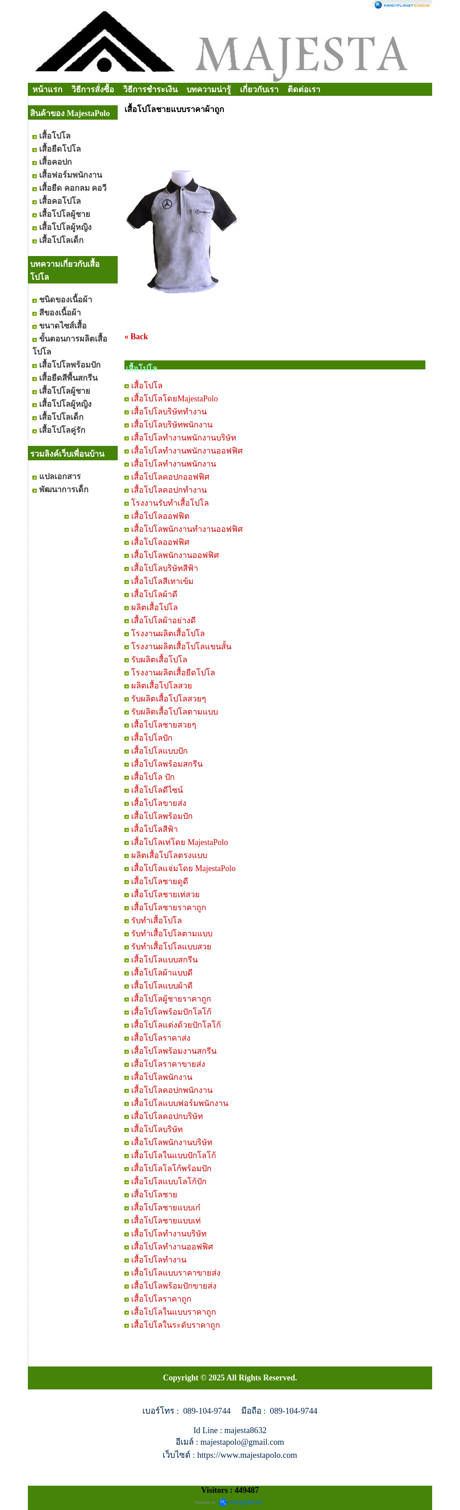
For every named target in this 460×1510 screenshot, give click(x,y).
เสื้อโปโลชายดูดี (159, 881)
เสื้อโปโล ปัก (153, 777)
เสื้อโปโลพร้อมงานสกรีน (174, 1051)
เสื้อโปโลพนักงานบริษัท (171, 1142)
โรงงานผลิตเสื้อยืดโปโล (173, 672)
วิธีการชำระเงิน (150, 89)
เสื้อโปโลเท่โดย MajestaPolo (179, 842)
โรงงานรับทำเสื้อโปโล (170, 503)
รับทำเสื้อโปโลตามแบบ (171, 933)
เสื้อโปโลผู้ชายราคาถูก (171, 998)
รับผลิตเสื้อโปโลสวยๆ (168, 698)
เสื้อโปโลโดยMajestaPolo (174, 398)
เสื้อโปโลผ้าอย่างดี (163, 620)
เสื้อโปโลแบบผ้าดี (162, 985)
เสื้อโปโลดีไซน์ (157, 790)
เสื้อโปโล (147, 385)
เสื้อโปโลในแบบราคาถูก (173, 1312)
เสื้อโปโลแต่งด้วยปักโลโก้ (176, 1024)
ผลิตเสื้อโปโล (154, 607)
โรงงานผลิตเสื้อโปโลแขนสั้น (181, 646)
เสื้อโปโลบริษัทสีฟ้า (164, 568)
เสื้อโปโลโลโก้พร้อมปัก (171, 1168)
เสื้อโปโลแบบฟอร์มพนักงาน (179, 1103)
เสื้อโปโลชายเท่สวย (165, 894)
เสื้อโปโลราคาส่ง (160, 1038)
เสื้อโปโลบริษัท (157, 1129)
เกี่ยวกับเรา (259, 89)
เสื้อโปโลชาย (154, 1194)
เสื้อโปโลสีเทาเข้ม (162, 581)
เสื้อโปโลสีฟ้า (154, 829)
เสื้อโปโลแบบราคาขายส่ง (176, 1272)
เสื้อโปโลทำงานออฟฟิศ (172, 1246)
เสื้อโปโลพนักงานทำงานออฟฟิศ (187, 529)
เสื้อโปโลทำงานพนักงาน (173, 463)
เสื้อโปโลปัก (151, 737)
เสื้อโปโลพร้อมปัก (162, 816)
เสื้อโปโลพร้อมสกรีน (167, 763)
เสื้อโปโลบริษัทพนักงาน (171, 424)
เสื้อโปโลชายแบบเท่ (166, 1220)
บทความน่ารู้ (208, 89)
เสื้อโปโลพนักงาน (161, 1077)
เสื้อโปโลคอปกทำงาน (169, 489)
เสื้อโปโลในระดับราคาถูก (175, 1325)
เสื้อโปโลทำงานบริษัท (169, 1233)
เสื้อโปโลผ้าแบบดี (162, 972)
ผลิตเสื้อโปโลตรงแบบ (169, 855)
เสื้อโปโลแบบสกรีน (164, 959)
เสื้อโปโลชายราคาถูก (168, 907)
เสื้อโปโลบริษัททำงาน (169, 411)
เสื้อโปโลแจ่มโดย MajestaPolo (183, 868)
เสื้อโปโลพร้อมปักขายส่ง (174, 1285)
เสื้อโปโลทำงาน (158, 1259)
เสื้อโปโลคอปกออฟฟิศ (170, 476)
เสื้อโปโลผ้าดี (154, 594)
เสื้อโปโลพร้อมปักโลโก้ (171, 1011)
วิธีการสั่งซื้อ (92, 89)
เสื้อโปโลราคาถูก (161, 1298)
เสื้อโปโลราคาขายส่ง (168, 1064)
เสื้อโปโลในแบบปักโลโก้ (173, 1155)
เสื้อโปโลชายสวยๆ (163, 724)
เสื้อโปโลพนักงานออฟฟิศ (175, 555)
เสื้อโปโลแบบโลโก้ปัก (169, 1181)
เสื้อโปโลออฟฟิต (160, 516)
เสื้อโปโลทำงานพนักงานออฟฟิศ (187, 450)
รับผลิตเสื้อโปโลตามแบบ (174, 711)
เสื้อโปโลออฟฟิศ (160, 542)
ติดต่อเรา (304, 89)
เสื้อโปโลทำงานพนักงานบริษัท (183, 437)
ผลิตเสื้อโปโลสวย (161, 685)
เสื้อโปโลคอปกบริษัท (167, 1116)
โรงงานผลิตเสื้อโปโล (168, 633)
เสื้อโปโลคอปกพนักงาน (171, 1090)
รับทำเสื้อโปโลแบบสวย (171, 946)
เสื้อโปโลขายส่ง (158, 803)
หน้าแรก (47, 89)
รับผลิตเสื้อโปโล (159, 659)
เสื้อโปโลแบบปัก (159, 750)
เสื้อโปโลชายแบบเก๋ (165, 1207)
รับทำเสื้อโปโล (156, 920)
